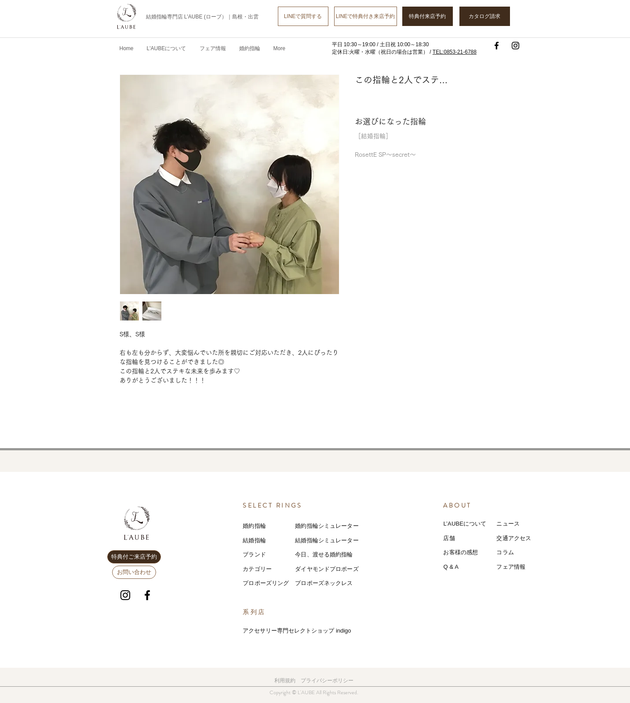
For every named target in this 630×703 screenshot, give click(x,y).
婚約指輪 (254, 526)
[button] (213, 48)
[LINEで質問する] (303, 16)
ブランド (254, 554)
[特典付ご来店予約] (134, 556)
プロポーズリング (266, 583)
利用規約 (284, 681)
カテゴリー (257, 569)
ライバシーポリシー (329, 681)
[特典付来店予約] (427, 16)
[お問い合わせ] (134, 572)
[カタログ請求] (484, 16)
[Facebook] (497, 45)
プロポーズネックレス (324, 583)
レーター (347, 540)
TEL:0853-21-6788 (455, 52)
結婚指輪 (254, 540)
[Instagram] (515, 45)
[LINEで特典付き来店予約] (365, 16)
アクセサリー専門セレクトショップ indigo (297, 630)
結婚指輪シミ (312, 540)
